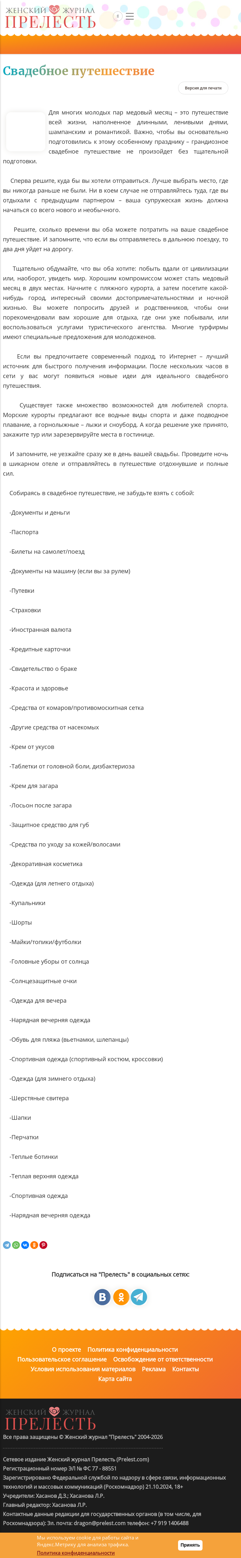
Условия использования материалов (83, 1369)
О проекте (66, 1349)
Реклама (154, 1369)
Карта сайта (115, 1379)
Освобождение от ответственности (163, 1359)
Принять (190, 1545)
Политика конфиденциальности (132, 1349)
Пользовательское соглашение (62, 1359)
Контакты (185, 1369)
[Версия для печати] (203, 88)
